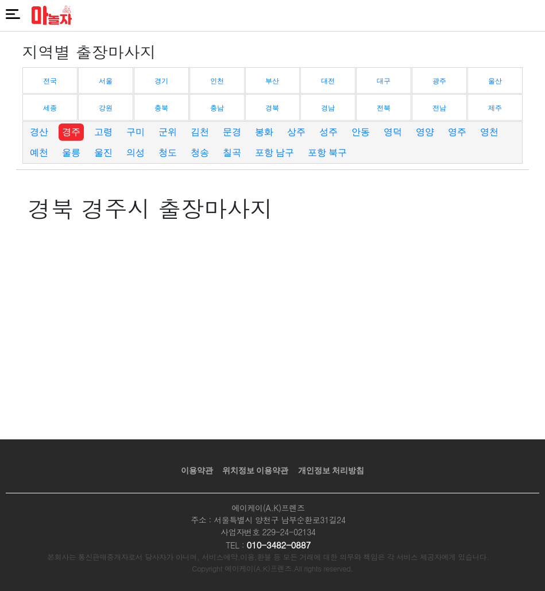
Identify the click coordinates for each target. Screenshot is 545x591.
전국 (50, 81)
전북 (384, 108)
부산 (272, 81)
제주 (495, 108)
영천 (489, 131)
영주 (457, 131)
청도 (168, 152)
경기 (161, 81)
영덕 (393, 131)
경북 (272, 108)
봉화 (264, 131)
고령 (103, 131)
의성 (135, 152)
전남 (439, 108)
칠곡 (232, 152)
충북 (161, 108)
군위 (168, 131)
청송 (200, 152)
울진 (103, 152)
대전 (328, 81)
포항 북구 (327, 152)
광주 (439, 81)
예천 (39, 152)
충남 (217, 108)
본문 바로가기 (0, 0)
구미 (135, 131)
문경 (232, 131)
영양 (425, 131)
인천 (217, 81)
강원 (106, 108)
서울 (106, 81)
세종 (50, 108)
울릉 (71, 152)
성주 (328, 131)
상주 (296, 131)
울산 (495, 81)
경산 (39, 131)
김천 (200, 131)
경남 (328, 108)
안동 (360, 131)
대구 (384, 81)
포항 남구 (274, 152)
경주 (71, 131)
